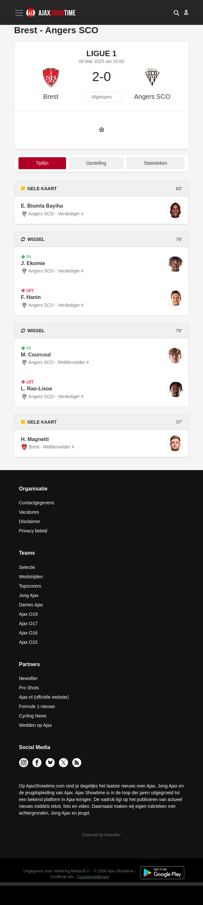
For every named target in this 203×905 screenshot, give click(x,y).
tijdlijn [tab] (42, 163)
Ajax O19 (28, 614)
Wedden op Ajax (35, 725)
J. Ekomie (33, 263)
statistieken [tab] (155, 163)
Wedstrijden (31, 576)
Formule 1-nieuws (37, 706)
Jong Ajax (29, 595)
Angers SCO (152, 96)
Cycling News (33, 715)
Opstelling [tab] (96, 163)
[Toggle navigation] (19, 13)
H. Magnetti (35, 439)
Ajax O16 (28, 632)
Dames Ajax (31, 604)
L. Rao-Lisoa (36, 388)
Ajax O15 (28, 642)
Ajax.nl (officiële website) (44, 697)
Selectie (27, 567)
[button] (176, 12)
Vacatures (29, 512)
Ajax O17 (28, 623)
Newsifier (28, 678)
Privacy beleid (33, 530)
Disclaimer (29, 521)
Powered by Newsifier (101, 835)
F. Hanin (31, 297)
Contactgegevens (36, 502)
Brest (50, 96)
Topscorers (30, 586)
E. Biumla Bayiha (42, 206)
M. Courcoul (36, 354)
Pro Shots (29, 687)
